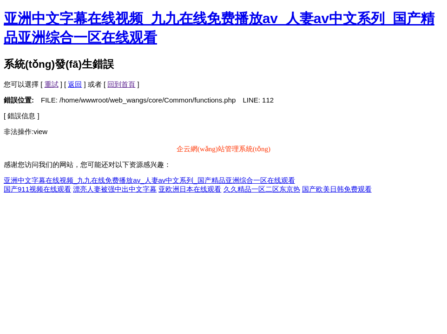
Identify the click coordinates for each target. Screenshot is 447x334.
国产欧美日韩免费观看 (337, 189)
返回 (75, 84)
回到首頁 (121, 84)
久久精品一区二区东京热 (262, 189)
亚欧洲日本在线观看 (189, 189)
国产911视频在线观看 (37, 189)
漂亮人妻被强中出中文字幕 (115, 189)
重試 (52, 84)
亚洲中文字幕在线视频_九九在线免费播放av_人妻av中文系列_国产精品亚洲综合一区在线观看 (149, 180)
